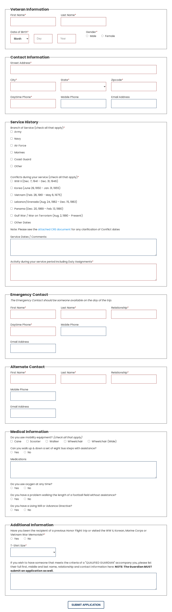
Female (108, 36)
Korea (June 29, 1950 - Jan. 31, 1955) (35, 188)
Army (16, 132)
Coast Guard (20, 159)
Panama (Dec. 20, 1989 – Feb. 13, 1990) (36, 209)
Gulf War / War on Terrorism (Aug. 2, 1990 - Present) (46, 216)
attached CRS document (54, 229)
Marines (17, 152)
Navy (15, 139)
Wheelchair (73, 441)
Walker (52, 441)
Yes (14, 452)
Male (91, 36)
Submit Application (86, 604)
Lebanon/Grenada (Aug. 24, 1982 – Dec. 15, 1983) (43, 202)
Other (16, 166)
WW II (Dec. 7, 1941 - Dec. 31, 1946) (34, 181)
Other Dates (20, 222)
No (27, 452)
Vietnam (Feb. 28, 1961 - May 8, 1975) (36, 195)
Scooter (33, 441)
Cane (15, 441)
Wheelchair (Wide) (102, 441)
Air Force (18, 145)
